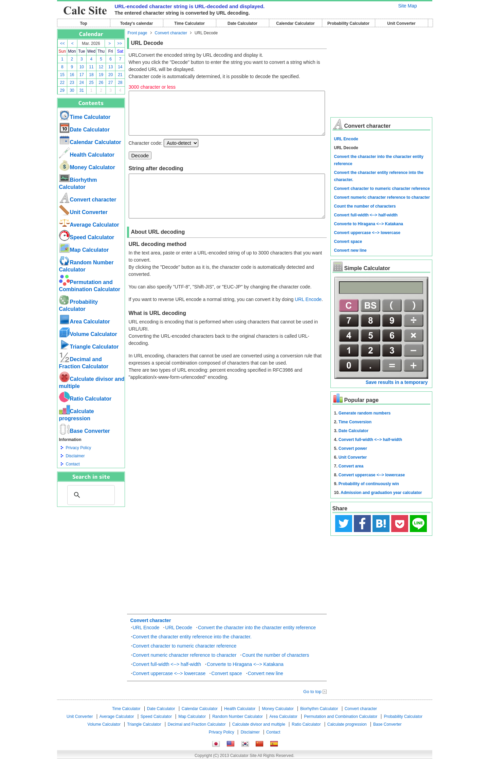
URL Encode (308, 315)
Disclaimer (75, 456)
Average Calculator (89, 225)
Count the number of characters (275, 671)
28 (120, 82)
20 (110, 74)
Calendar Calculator (295, 23)
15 (62, 74)
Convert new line (265, 689)
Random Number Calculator (237, 732)
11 (91, 67)
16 (72, 74)
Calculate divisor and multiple (258, 740)
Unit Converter (401, 23)
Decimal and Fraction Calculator (197, 740)
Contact (73, 464)
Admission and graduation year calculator (381, 492)
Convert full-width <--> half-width (167, 680)
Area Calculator (84, 321)
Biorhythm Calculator (319, 725)
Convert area (351, 466)
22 (62, 82)
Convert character (87, 199)
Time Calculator (189, 23)
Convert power (353, 448)
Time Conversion (355, 422)
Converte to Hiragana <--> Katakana (245, 680)
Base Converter (84, 431)
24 (81, 82)
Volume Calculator (88, 334)
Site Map (407, 5)
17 (81, 74)
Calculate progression (347, 740)
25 (91, 82)
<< (62, 43)
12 (101, 67)
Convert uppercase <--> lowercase (169, 689)
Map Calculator (84, 250)
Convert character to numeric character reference (185, 662)
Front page (137, 33)
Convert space (226, 689)
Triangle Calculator (89, 347)
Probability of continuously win (369, 483)
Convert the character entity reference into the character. (192, 653)
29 (62, 90)
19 (101, 74)
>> (119, 43)
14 (120, 67)
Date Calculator (242, 23)
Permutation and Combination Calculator (340, 732)
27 (110, 82)
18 (91, 74)
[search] (90, 495)
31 (81, 90)
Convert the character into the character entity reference (257, 644)
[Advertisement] (91, 544)
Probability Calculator (348, 23)
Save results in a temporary (397, 382)
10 (81, 67)
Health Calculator (87, 155)
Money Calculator (87, 167)
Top (83, 23)
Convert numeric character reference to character (185, 671)
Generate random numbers (365, 413)
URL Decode (178, 644)
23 (72, 82)
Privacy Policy (78, 447)
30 (72, 90)
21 (120, 74)
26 (101, 82)
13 (110, 67)
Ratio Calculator (85, 399)
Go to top (312, 707)
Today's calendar (136, 23)
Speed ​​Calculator (86, 237)
